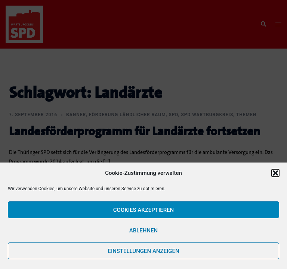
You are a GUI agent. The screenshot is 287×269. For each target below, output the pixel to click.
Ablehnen (143, 230)
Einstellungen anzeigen (143, 251)
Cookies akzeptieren (143, 210)
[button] (275, 173)
